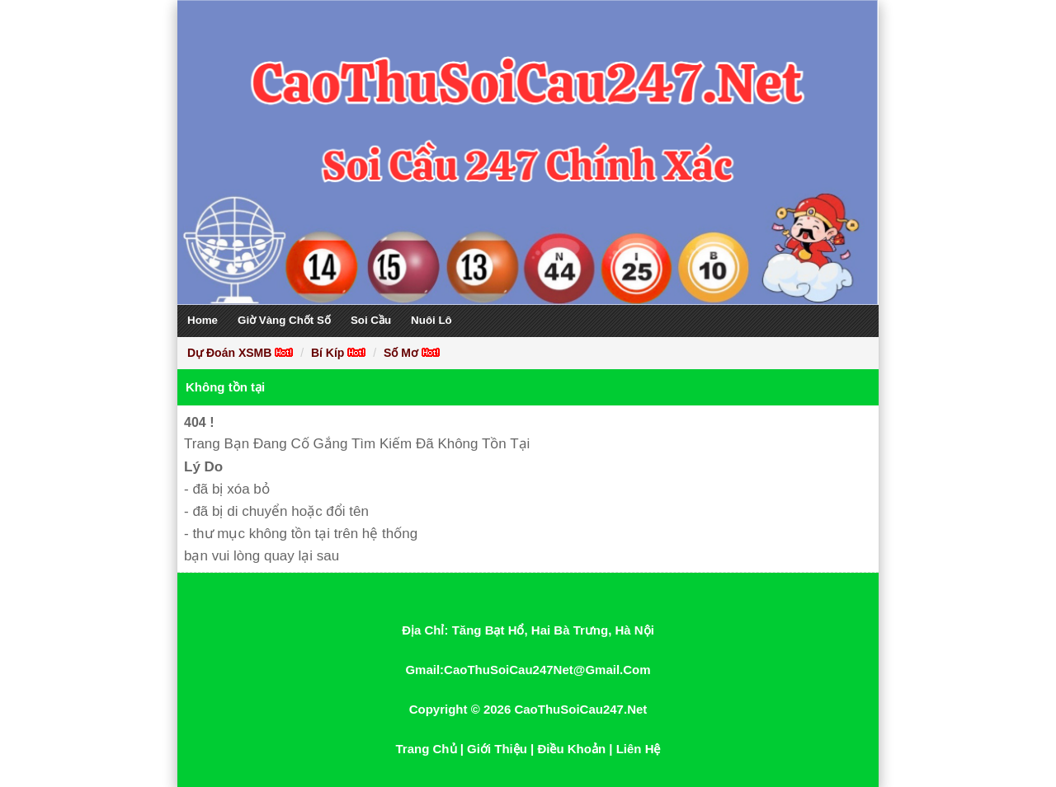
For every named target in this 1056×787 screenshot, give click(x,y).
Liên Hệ (638, 749)
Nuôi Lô (431, 320)
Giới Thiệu (497, 749)
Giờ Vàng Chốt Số (284, 320)
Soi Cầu (371, 320)
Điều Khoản (571, 749)
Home (202, 320)
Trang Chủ (426, 749)
